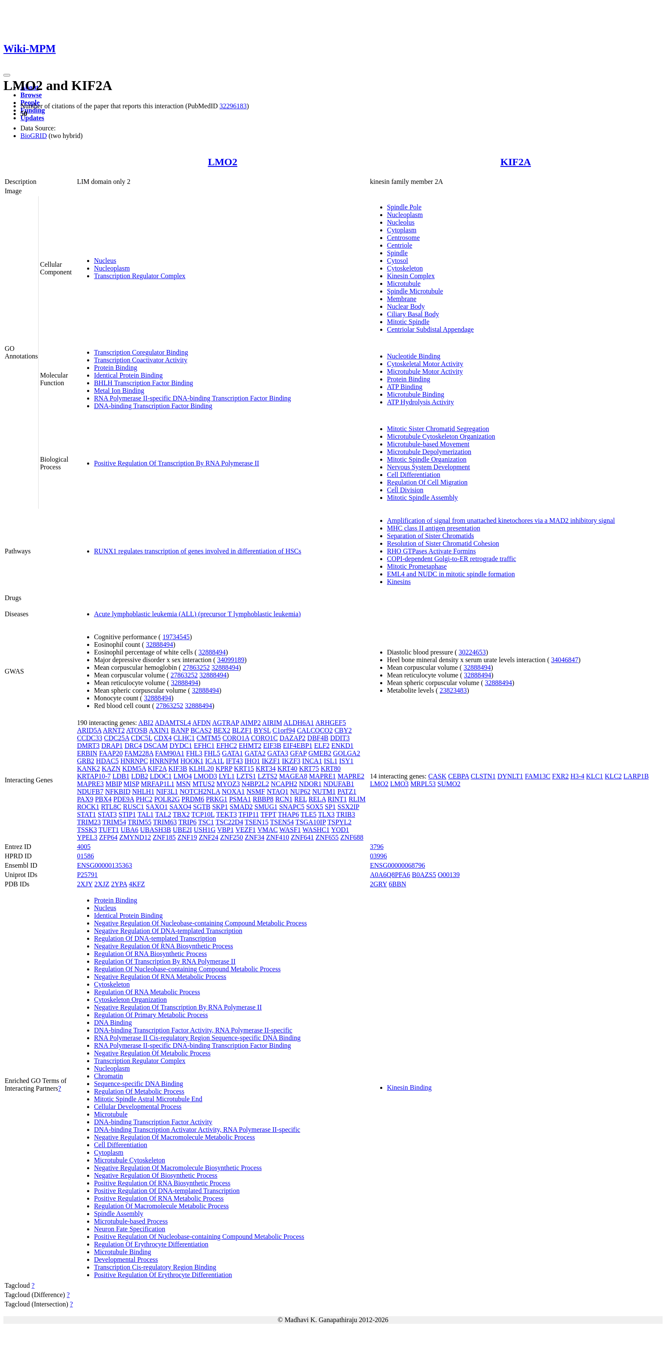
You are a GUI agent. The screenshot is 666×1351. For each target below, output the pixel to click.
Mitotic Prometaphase (417, 566)
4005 (83, 846)
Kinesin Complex (411, 275)
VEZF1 (245, 829)
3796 (377, 846)
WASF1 (290, 829)
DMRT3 (88, 745)
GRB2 (85, 760)
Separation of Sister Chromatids (430, 535)
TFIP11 (248, 814)
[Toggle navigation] (6, 75)
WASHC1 (316, 829)
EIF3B (272, 745)
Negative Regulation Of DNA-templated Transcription (168, 930)
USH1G (205, 829)
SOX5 (314, 806)
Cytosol (397, 260)
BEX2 (221, 730)
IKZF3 (291, 760)
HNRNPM (164, 760)
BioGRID (33, 135)
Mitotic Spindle (408, 321)
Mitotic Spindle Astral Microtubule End (148, 1099)
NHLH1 (143, 791)
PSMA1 (240, 799)
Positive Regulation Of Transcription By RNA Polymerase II (176, 463)
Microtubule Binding (415, 394)
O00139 (449, 874)
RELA (317, 799)
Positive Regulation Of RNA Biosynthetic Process (162, 1183)
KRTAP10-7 (94, 776)
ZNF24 (208, 837)
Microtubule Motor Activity (425, 371)
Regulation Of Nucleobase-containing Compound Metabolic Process (187, 969)
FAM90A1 (169, 753)
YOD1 (340, 829)
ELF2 (321, 745)
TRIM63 (165, 822)
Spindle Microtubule (415, 291)
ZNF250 (231, 837)
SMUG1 (265, 806)
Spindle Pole (404, 207)
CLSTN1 (483, 776)
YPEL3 (87, 837)
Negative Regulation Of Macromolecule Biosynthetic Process (178, 1167)
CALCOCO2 (315, 730)
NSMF (255, 791)
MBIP (113, 783)
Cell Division (405, 490)
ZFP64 (108, 837)
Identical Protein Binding (128, 375)
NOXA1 (233, 791)
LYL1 (227, 776)
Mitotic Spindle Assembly (422, 497)
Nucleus (105, 260)
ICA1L (214, 760)
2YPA (119, 884)
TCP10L (203, 814)
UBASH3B (155, 829)
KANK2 (88, 768)
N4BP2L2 (255, 783)
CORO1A (236, 738)
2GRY (378, 884)
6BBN (397, 884)
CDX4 (163, 738)
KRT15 (244, 768)
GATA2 (255, 753)
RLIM (357, 799)
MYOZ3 (228, 783)
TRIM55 (140, 822)
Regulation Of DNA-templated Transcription (155, 938)
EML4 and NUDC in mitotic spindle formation (451, 574)
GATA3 (277, 753)
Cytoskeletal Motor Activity (425, 363)
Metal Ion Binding (119, 390)
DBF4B (317, 738)
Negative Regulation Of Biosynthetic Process (155, 1175)
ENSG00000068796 (397, 865)
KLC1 (594, 776)
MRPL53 (423, 783)
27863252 (196, 667)
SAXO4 (180, 806)
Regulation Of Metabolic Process (139, 1091)
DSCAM (156, 745)
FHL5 (212, 753)
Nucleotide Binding (413, 356)
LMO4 (182, 776)
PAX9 (85, 799)
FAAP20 (111, 753)
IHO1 (252, 760)
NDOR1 (310, 783)
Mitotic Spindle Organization (426, 459)
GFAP (298, 753)
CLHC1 (184, 738)
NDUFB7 (90, 791)
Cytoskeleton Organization (130, 999)
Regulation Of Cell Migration (427, 482)
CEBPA (458, 776)
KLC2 (613, 776)
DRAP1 (112, 745)
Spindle (397, 253)
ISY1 (346, 760)
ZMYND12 (135, 837)
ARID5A (89, 730)
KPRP (223, 768)
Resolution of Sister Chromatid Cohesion (443, 543)
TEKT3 (226, 814)
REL (300, 799)
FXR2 (560, 776)
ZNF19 (187, 837)
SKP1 (220, 806)
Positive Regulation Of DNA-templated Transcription (167, 1190)
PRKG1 (217, 799)
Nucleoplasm (112, 268)
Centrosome (403, 237)
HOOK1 (192, 760)
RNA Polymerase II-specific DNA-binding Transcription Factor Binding (192, 398)
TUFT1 (109, 829)
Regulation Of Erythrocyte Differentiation (151, 1244)
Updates (32, 117)
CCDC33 (89, 738)
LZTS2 (267, 776)
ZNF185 (163, 837)
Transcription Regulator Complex (139, 275)
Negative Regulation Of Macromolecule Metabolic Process (174, 1137)
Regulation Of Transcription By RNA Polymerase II (164, 961)
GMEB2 (319, 753)
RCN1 (284, 799)
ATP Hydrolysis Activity (420, 402)
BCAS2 (201, 730)
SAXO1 (157, 806)
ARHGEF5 (330, 722)
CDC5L (141, 738)
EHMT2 (250, 745)
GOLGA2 (346, 753)
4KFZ (137, 884)
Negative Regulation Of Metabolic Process (152, 1053)
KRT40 (287, 768)
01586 (85, 856)
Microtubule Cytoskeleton (129, 1160)
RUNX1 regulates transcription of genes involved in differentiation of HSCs (197, 551)
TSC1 (206, 822)
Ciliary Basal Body (413, 314)
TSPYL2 (339, 822)
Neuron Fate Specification (129, 1229)
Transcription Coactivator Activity (140, 360)
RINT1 (337, 799)
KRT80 (331, 768)
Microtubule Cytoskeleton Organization (441, 436)
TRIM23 (89, 822)
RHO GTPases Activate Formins (431, 551)
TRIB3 (345, 814)
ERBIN (87, 753)
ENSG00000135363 (104, 865)
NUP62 (300, 791)
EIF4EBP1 (297, 745)
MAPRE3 (90, 783)
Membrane (401, 298)
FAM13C (537, 776)
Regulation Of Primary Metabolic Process (151, 1014)
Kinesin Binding (409, 1087)
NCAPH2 (284, 783)
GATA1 (232, 753)
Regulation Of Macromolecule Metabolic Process (161, 1206)
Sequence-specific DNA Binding (138, 1083)
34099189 (230, 659)
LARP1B (636, 776)
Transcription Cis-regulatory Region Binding (155, 1267)
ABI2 (146, 722)
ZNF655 (327, 837)
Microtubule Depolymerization (429, 451)
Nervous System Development (428, 467)
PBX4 (103, 799)
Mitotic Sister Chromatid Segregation (438, 428)
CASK (437, 776)
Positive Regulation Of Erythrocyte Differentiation (163, 1274)
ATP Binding (404, 386)
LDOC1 (161, 776)
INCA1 (312, 760)
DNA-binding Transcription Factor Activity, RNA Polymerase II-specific (193, 1030)
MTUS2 (203, 783)
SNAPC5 (292, 806)
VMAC (267, 829)
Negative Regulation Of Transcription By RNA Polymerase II (178, 1007)
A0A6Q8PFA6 (390, 874)
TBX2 (181, 814)
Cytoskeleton (405, 268)
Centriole (399, 245)
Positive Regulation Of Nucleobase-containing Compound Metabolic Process (199, 1236)
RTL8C (111, 806)
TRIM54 (114, 822)
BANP (180, 730)
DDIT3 (340, 738)
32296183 (233, 106)
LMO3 (399, 783)
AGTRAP (225, 722)
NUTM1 (324, 791)
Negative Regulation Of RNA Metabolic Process (160, 976)
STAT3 (107, 814)
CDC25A (117, 738)
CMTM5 (209, 738)
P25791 (87, 874)
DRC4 (133, 745)
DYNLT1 (510, 776)
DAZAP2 (292, 738)
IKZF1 (271, 760)
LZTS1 (246, 776)
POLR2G (167, 799)
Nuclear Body (406, 306)
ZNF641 (302, 837)
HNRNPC (134, 760)
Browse (31, 95)
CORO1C (264, 738)
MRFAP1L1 (158, 783)
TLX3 (326, 814)
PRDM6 (192, 799)
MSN (183, 783)
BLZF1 (242, 730)
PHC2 (144, 799)
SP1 (330, 806)
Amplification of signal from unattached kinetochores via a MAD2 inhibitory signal (501, 520)
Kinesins (399, 581)
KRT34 (266, 768)
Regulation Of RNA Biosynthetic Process (150, 953)
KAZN (111, 768)
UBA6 (129, 829)
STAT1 (86, 814)
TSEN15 (256, 822)
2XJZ (102, 884)
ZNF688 (351, 837)
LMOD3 (205, 776)
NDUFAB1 (338, 783)
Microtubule (403, 283)
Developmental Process (126, 1259)
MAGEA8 (293, 776)
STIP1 (127, 814)
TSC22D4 (229, 822)
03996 (378, 856)
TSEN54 (282, 822)
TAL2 (163, 814)
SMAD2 (241, 806)
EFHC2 (226, 745)
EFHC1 (204, 745)
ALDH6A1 (298, 722)
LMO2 (222, 161)
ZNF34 (254, 837)
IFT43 (234, 760)
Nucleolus (401, 222)
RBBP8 (263, 799)
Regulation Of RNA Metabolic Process (147, 992)
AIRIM (272, 722)
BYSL (262, 730)
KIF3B (177, 768)
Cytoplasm (401, 230)
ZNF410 (277, 837)
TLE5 (308, 814)
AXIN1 (159, 730)
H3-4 (577, 776)
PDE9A (123, 799)
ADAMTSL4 (173, 722)
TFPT (268, 814)
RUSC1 (133, 806)
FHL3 (194, 753)
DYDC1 (180, 745)
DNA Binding (113, 1022)
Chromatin (108, 1076)
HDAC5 (107, 760)
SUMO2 (448, 783)
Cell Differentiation (413, 474)
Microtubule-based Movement (428, 444)
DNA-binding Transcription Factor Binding (153, 405)
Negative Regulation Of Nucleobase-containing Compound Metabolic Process (200, 923)
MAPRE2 (351, 776)
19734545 (175, 636)
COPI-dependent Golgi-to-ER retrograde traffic (451, 558)
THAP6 (288, 814)
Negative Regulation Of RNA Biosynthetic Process (163, 946)
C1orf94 (284, 730)
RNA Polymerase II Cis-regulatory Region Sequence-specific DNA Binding (197, 1037)
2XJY (85, 884)
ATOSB (136, 730)
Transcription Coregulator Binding (141, 352)
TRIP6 (187, 822)
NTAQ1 (277, 791)
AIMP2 (250, 722)
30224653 (472, 652)
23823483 (453, 690)
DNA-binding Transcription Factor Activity (153, 1121)
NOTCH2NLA (200, 791)
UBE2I (182, 829)
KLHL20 (201, 768)
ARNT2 (114, 730)
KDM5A (134, 768)
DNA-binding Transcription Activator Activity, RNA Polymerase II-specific (197, 1129)
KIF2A (515, 161)
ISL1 (330, 760)
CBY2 (343, 730)
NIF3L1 (167, 791)
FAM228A (138, 753)
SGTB (201, 806)
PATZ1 (346, 791)
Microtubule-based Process (131, 1221)
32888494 (159, 644)
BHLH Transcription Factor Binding (143, 382)
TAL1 (146, 814)
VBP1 (225, 829)
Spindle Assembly (118, 1213)
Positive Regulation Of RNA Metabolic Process (158, 1198)
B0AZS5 (424, 874)
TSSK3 (87, 829)
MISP (131, 783)
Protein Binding (115, 367)
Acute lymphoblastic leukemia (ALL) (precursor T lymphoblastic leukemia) (197, 614)
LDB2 (139, 776)
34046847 (565, 659)
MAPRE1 (322, 776)
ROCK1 (88, 806)
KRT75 (309, 768)
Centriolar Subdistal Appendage (430, 329)
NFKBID (117, 791)
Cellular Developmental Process (137, 1106)
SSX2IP (348, 806)
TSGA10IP (311, 822)
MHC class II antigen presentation (433, 528)
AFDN (201, 722)
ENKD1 (342, 745)
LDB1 (121, 776)
